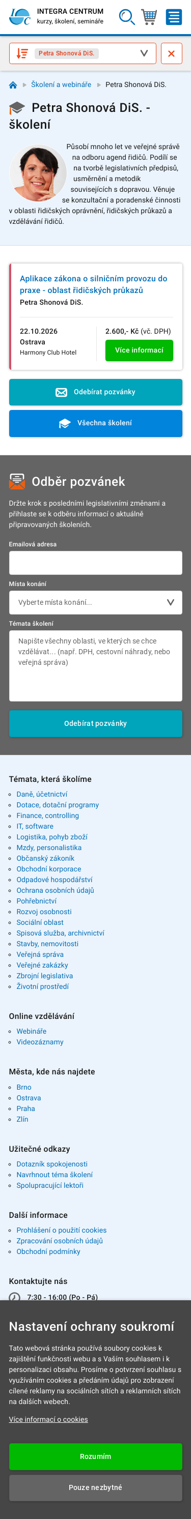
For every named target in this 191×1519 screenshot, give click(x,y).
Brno (24, 1088)
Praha (25, 1109)
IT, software (34, 827)
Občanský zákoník (45, 859)
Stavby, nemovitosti (47, 944)
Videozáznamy (39, 1042)
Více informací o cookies (48, 1420)
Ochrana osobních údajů (55, 891)
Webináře (31, 1032)
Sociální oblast (40, 923)
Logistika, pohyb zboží (51, 837)
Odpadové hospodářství (54, 880)
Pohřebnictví (36, 901)
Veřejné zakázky (42, 965)
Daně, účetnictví (41, 795)
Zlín (22, 1120)
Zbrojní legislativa (44, 976)
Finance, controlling (47, 816)
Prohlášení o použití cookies (61, 1230)
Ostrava (28, 1098)
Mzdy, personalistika (48, 848)
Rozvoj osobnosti (43, 912)
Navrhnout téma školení (54, 1175)
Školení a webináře (61, 85)
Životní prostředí (42, 987)
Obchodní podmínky (48, 1252)
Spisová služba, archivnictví (60, 933)
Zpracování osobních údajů (59, 1241)
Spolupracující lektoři (50, 1186)
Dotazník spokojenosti (52, 1164)
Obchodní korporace (48, 869)
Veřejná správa (40, 955)
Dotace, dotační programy (57, 805)
